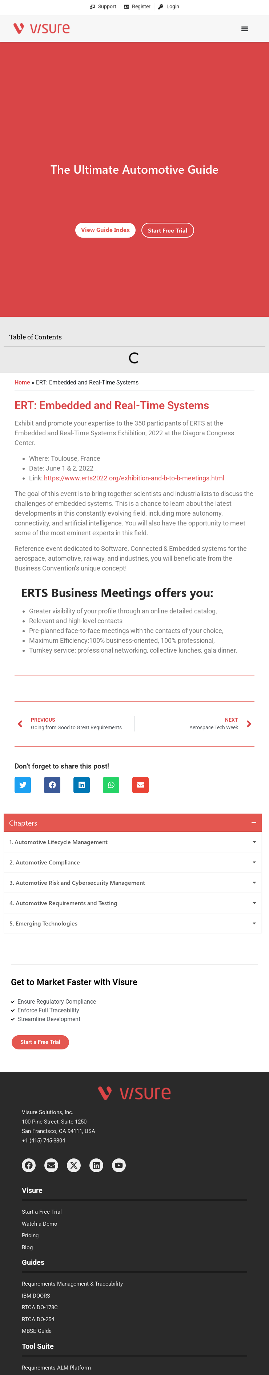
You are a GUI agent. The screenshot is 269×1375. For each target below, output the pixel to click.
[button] (23, 785)
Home (22, 382)
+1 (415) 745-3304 (43, 1140)
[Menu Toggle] (244, 25)
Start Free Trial (168, 230)
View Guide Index (105, 229)
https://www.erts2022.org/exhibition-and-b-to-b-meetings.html (134, 478)
